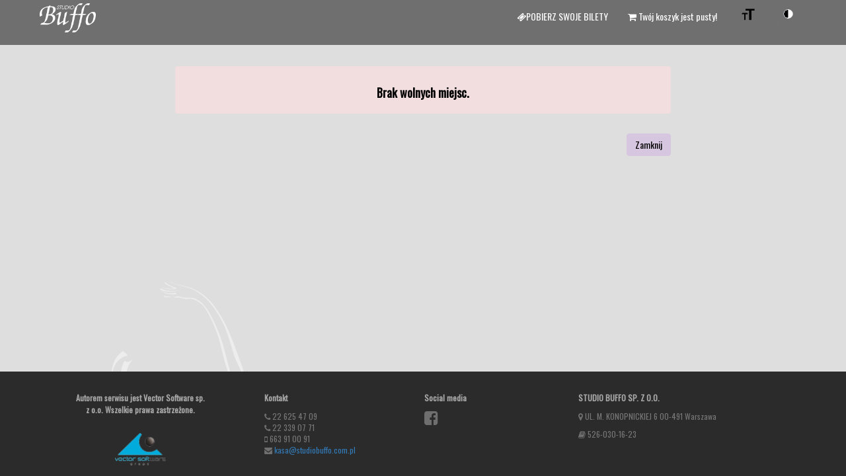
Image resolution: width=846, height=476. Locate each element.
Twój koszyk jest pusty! (672, 16)
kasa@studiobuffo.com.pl (315, 450)
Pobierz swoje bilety (562, 16)
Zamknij (648, 144)
